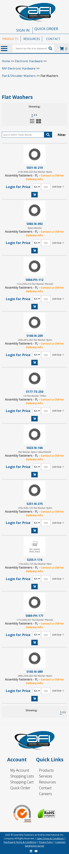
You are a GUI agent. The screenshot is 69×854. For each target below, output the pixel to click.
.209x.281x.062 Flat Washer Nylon (34, 339)
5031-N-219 (34, 168)
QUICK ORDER (46, 28)
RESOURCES (31, 39)
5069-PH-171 (34, 616)
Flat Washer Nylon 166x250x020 (34, 452)
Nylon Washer (34, 228)
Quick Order (20, 787)
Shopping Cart (22, 782)
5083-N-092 (34, 224)
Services (45, 776)
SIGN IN (23, 30)
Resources (47, 782)
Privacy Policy (46, 842)
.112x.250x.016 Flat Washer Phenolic (34, 284)
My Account (19, 770)
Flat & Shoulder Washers (19, 76)
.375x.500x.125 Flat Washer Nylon (34, 508)
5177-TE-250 (34, 392)
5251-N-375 (34, 504)
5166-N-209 (34, 336)
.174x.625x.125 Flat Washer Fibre (35, 563)
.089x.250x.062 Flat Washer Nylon (34, 675)
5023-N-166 (34, 448)
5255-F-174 (34, 560)
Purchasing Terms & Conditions (20, 842)
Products (46, 770)
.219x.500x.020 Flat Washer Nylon (34, 171)
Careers (45, 793)
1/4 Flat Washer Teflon (34, 395)
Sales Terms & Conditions (50, 838)
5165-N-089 (34, 671)
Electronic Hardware (29, 61)
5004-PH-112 (34, 280)
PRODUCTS (10, 39)
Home (6, 61)
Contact (45, 787)
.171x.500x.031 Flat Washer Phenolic (34, 619)
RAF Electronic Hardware (19, 68)
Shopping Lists (22, 776)
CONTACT (53, 39)
